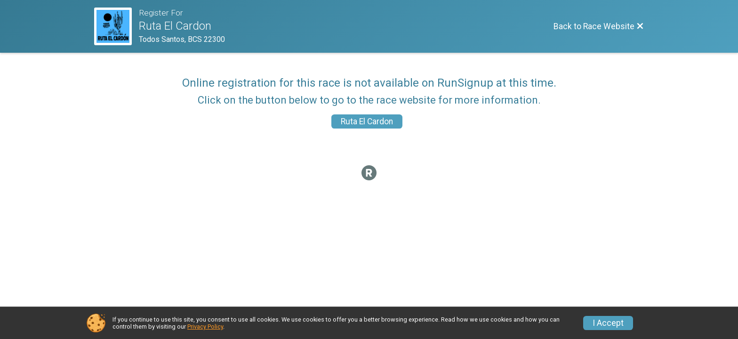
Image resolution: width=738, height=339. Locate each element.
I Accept (608, 323)
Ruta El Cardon (367, 121)
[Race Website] (116, 26)
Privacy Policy (205, 326)
